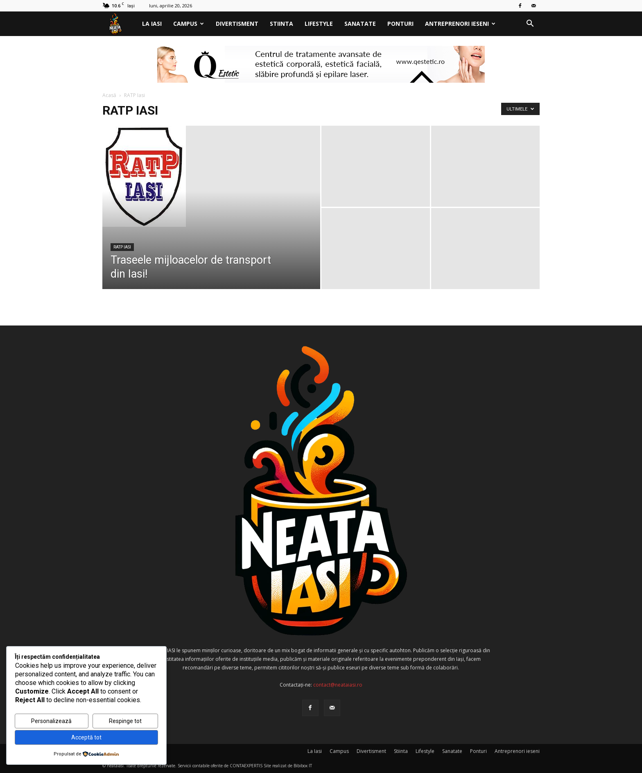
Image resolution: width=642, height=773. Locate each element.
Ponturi (400, 23)
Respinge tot (125, 721)
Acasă (109, 95)
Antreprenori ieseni (460, 23)
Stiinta (281, 23)
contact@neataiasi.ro (337, 684)
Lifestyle (319, 23)
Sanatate (360, 23)
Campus (188, 23)
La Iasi (152, 23)
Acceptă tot (86, 737)
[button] (530, 24)
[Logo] (119, 23)
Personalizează (51, 721)
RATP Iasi (122, 247)
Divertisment (237, 23)
